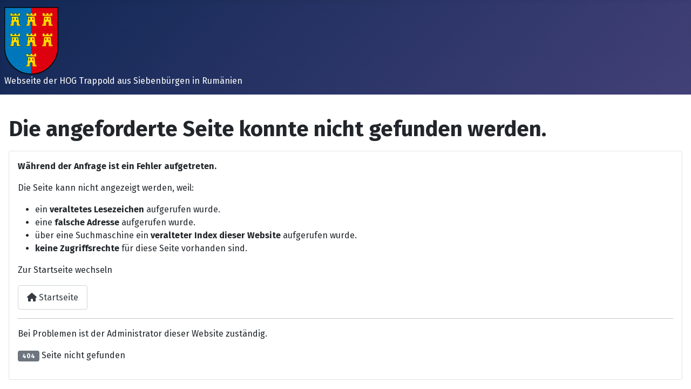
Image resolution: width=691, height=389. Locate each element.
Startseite (52, 297)
